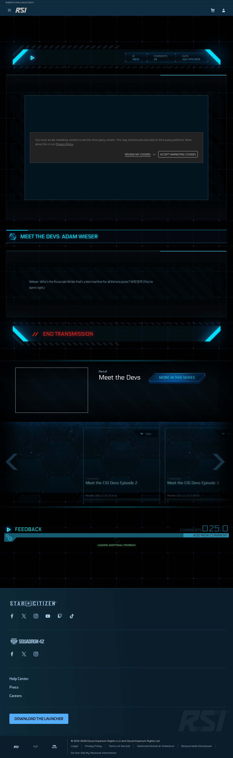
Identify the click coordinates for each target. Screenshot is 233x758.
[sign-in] (223, 10)
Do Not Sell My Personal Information (93, 752)
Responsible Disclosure (196, 746)
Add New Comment (210, 535)
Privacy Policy (93, 746)
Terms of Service (119, 746)
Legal (74, 746)
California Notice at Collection (155, 746)
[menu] (9, 10)
